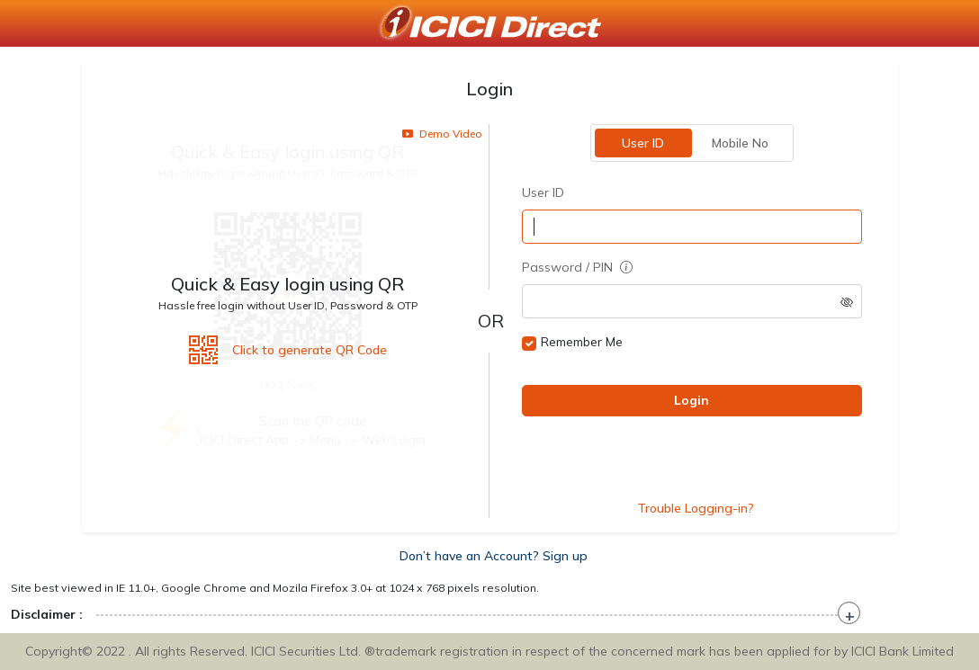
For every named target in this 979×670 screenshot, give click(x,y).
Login (691, 400)
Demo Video (442, 133)
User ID (643, 143)
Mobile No (740, 143)
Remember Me (582, 342)
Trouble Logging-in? (695, 508)
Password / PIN (577, 267)
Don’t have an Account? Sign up (494, 556)
